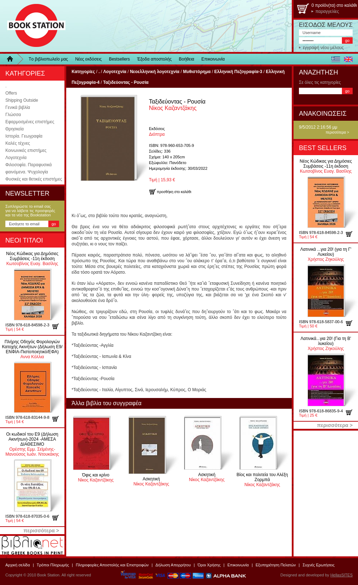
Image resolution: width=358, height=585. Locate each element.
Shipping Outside (21, 100)
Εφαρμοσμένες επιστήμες (29, 121)
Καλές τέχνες (17, 143)
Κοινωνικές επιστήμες (26, 150)
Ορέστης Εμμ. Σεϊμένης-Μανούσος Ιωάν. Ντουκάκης (32, 444)
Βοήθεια (186, 59)
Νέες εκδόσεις (88, 59)
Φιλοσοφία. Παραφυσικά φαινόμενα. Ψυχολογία (28, 168)
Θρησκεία (14, 128)
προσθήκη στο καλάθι (58, 326)
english (348, 59)
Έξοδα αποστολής (154, 59)
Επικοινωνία (213, 59)
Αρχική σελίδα (17, 565)
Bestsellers (119, 59)
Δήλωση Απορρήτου (173, 565)
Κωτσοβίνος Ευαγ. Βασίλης (32, 258)
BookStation (33, 26)
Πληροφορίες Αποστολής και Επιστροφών (112, 565)
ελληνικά (335, 59)
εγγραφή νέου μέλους (323, 47)
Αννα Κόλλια (32, 349)
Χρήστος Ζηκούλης (326, 254)
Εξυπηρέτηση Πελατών (276, 565)
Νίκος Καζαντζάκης (177, 105)
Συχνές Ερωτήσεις (318, 565)
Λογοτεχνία (15, 157)
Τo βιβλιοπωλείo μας (48, 59)
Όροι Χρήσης (209, 565)
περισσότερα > (337, 132)
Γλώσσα (13, 114)
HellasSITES (341, 575)
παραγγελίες (327, 11)
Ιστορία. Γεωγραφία (24, 136)
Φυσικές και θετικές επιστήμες (33, 179)
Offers (11, 93)
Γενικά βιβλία (17, 107)
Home (12, 59)
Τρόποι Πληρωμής (53, 565)
